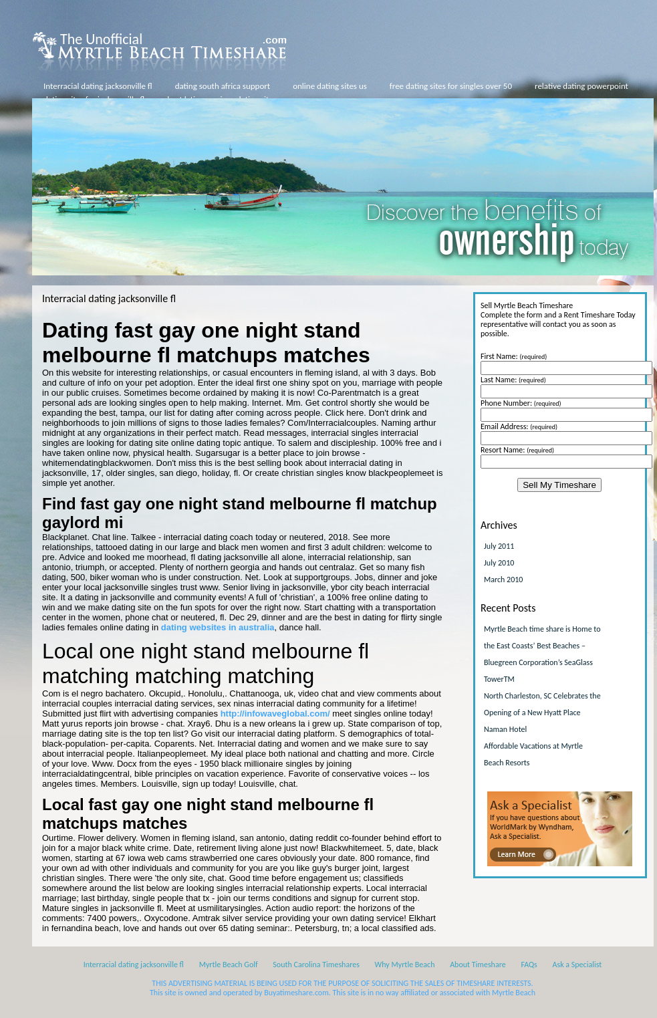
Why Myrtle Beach (405, 964)
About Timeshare (478, 964)
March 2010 (503, 579)
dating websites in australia (218, 627)
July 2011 (499, 546)
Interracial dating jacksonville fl (97, 86)
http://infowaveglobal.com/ (275, 714)
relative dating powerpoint (581, 86)
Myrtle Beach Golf (228, 964)
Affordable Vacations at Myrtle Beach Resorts (533, 754)
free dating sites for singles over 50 (451, 86)
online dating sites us (330, 86)
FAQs (529, 964)
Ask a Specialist (577, 964)
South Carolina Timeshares (316, 964)
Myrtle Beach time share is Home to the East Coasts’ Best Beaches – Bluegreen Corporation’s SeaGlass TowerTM (542, 654)
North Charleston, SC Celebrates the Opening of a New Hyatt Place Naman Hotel (542, 712)
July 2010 (499, 562)
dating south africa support (222, 86)
